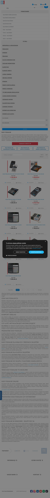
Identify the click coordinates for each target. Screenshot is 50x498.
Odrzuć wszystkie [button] (20, 252)
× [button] (45, 241)
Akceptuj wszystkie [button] (36, 252)
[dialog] (24, 249)
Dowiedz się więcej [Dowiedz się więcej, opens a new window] (36, 248)
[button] (11, 255)
